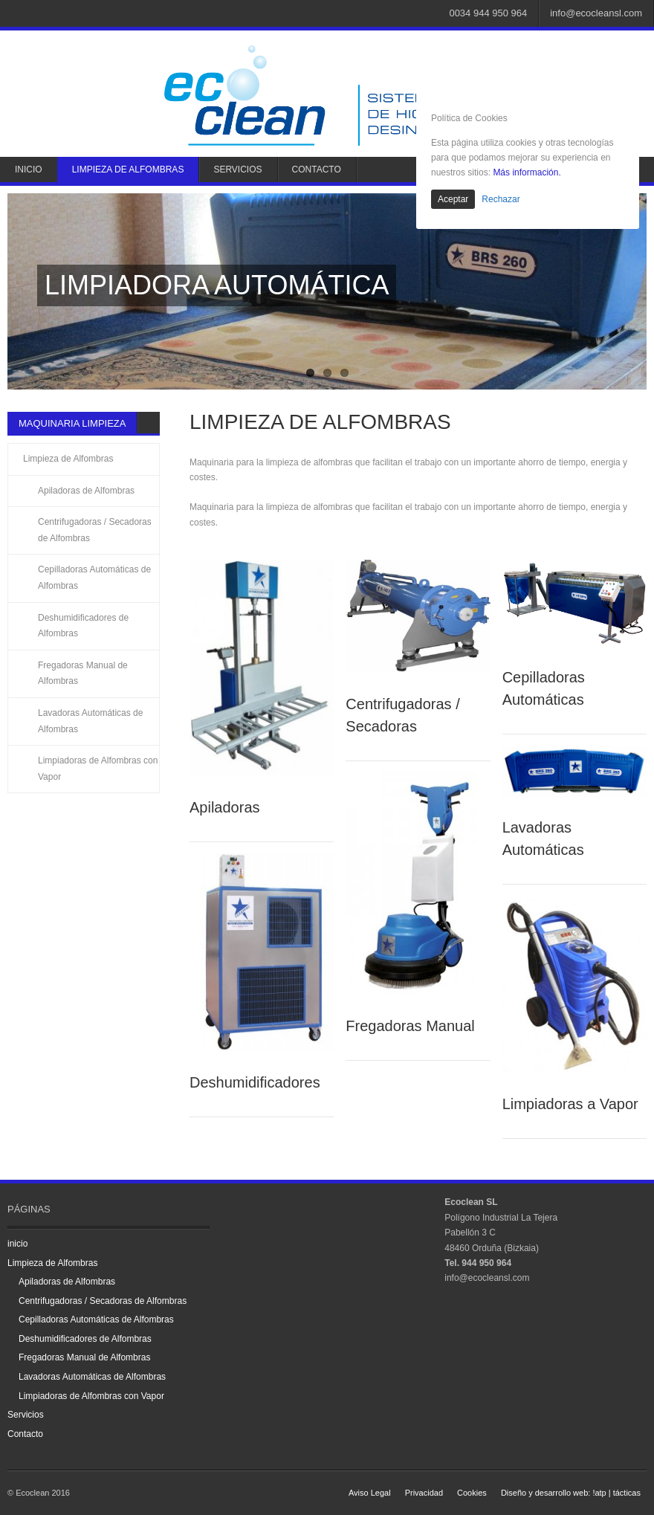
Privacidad (424, 1492)
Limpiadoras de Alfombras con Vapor (98, 768)
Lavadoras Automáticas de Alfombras (90, 721)
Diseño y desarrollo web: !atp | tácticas (571, 1492)
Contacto (316, 169)
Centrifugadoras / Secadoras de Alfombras (95, 530)
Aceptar (453, 199)
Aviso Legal (370, 1492)
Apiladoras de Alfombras (86, 490)
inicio (28, 169)
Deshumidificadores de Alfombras (83, 626)
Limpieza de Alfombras (128, 169)
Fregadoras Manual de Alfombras (83, 673)
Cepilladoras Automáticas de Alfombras (94, 577)
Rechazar (500, 199)
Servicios (237, 169)
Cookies (472, 1492)
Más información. (526, 172)
